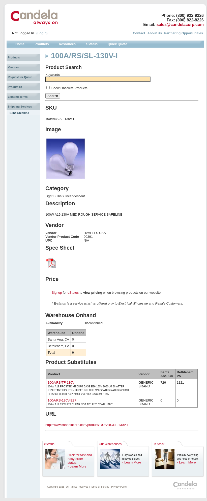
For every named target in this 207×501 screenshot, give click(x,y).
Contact (139, 33)
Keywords (52, 75)
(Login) (41, 33)
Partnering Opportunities (183, 33)
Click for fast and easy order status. (80, 458)
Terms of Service (100, 486)
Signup (57, 292)
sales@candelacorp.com (180, 24)
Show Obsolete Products (69, 88)
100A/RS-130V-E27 (62, 400)
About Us (154, 33)
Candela (34, 17)
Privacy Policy (119, 486)
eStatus (73, 292)
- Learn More (77, 466)
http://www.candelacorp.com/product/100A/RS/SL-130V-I (86, 425)
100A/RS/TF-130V (61, 382)
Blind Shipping (19, 112)
